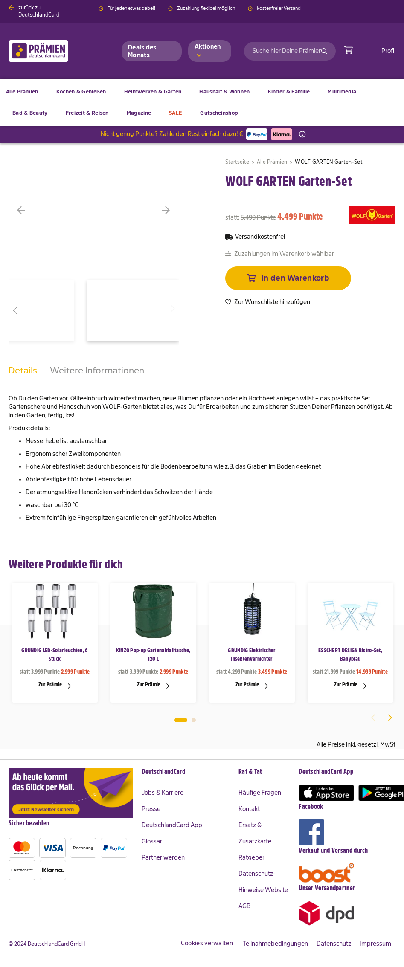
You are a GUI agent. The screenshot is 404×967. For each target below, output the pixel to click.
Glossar (152, 841)
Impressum (375, 944)
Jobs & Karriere (162, 793)
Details (23, 370)
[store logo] (52, 51)
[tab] (23, 379)
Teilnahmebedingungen (275, 944)
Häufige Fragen (259, 793)
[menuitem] (81, 91)
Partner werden (163, 857)
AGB (244, 906)
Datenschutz (334, 944)
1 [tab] (180, 720)
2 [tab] (194, 720)
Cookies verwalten (207, 943)
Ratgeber (251, 857)
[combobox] (290, 51)
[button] (34, 210)
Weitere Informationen (97, 370)
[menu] (202, 102)
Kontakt (249, 809)
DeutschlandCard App (172, 825)
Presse (151, 809)
